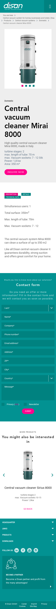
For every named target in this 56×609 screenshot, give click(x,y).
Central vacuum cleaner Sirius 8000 (28, 488)
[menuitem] (47, 6)
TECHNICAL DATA (12, 197)
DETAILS (26, 194)
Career (24, 604)
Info (17, 404)
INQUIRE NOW (15, 172)
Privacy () (10, 404)
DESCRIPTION (11, 194)
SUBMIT (28, 411)
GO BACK (28, 509)
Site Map (33, 606)
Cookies (22, 606)
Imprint (34, 604)
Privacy (44, 604)
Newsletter (31, 404)
